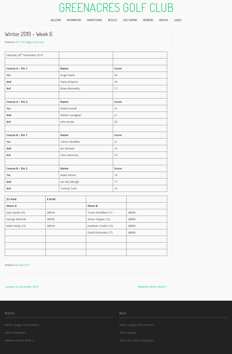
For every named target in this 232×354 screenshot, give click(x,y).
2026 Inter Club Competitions (136, 340)
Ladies (178, 20)
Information (74, 20)
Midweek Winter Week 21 (20, 340)
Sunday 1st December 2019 (21, 286)
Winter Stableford (15, 332)
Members (148, 20)
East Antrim (130, 20)
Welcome (56, 20)
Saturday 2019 (21, 265)
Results (112, 20)
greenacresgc (37, 42)
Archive (163, 20)
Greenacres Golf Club (116, 7)
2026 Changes (127, 332)
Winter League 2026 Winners (22, 325)
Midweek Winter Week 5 (152, 286)
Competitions (94, 20)
